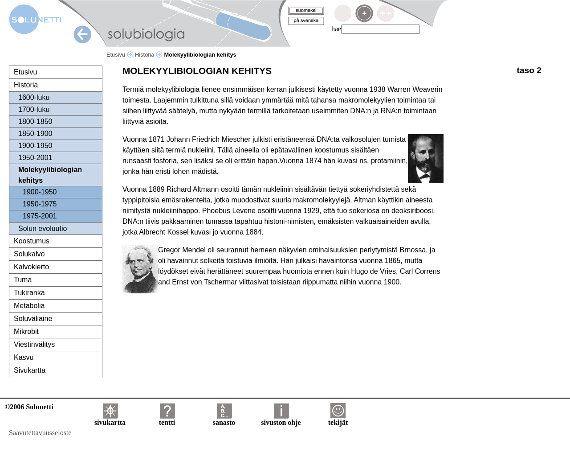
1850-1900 (35, 133)
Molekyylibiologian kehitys (50, 175)
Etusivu (120, 54)
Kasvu (23, 357)
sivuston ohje (281, 419)
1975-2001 (40, 216)
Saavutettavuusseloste (40, 432)
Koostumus (31, 241)
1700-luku (33, 109)
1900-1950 (35, 145)
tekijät (338, 419)
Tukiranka (29, 292)
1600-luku (33, 97)
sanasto (224, 419)
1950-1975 (40, 204)
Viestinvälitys (34, 344)
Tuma (23, 280)
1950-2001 (35, 157)
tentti (167, 419)
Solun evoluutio (42, 228)
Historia (149, 54)
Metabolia (29, 305)
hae (336, 29)
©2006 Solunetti (28, 407)
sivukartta (110, 419)
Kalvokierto (31, 267)
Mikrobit (26, 331)
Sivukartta (29, 370)
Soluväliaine (33, 318)
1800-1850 (35, 121)
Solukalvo (29, 254)
